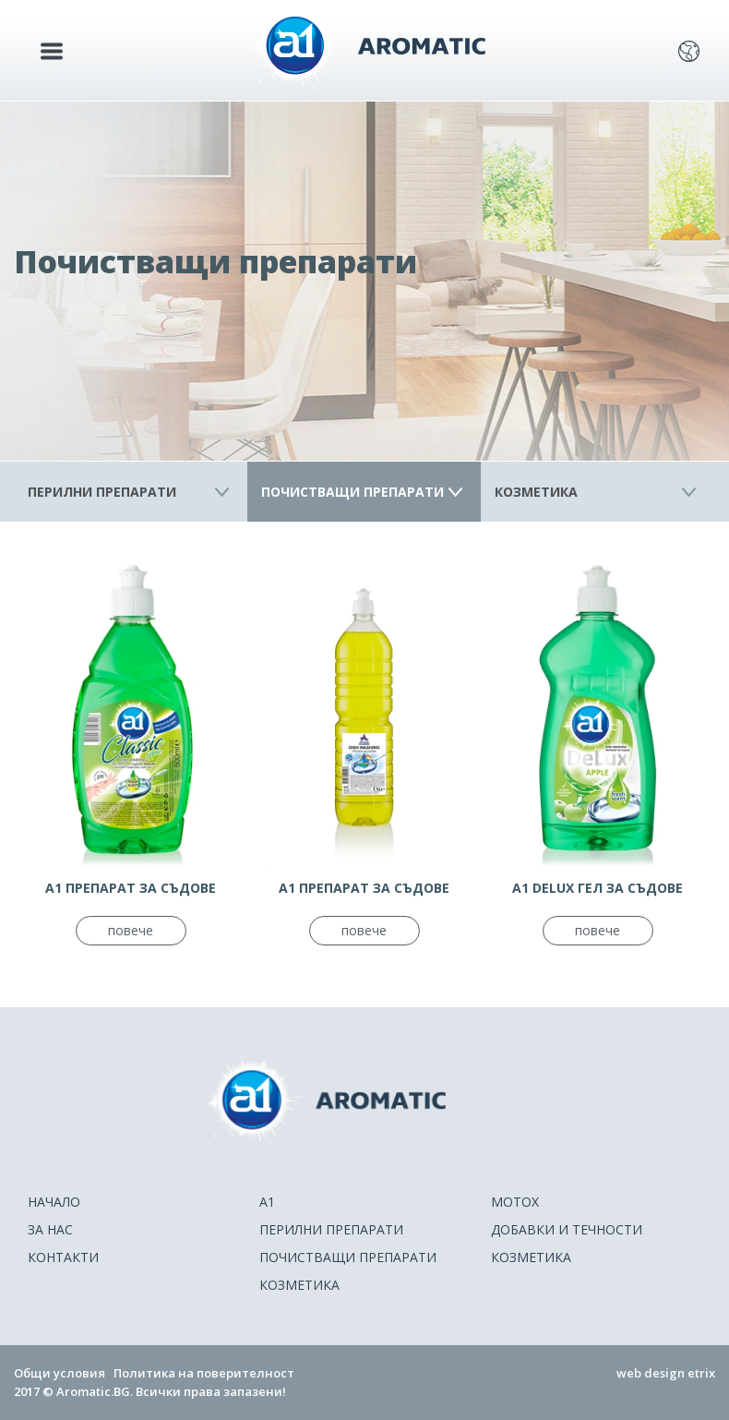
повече (130, 930)
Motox (515, 1201)
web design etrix (665, 1373)
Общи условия (59, 1373)
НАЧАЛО (54, 1201)
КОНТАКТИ (63, 1257)
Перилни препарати (102, 491)
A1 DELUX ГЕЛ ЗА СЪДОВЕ (597, 888)
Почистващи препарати (352, 491)
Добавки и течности (566, 1229)
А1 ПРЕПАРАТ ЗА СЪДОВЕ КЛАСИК (130, 888)
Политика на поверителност (204, 1373)
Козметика (536, 491)
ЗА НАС (50, 1229)
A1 (267, 1201)
